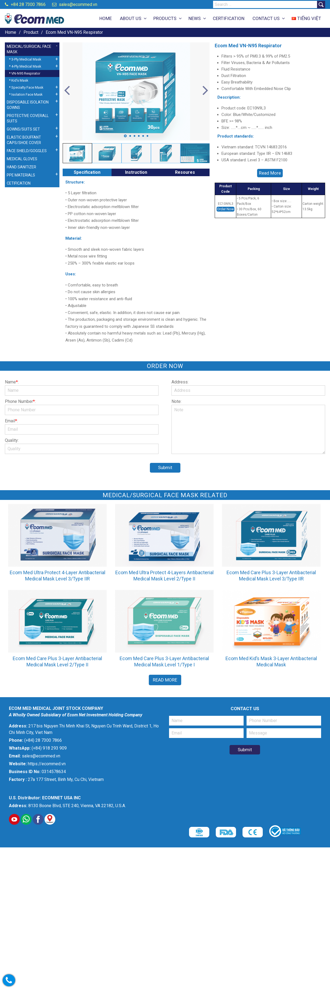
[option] (136, 91)
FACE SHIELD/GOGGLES (27, 151)
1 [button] (125, 136)
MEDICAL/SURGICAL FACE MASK (29, 49)
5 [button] (143, 136)
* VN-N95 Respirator (24, 73)
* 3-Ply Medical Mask (25, 59)
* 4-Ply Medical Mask (25, 66)
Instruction (136, 172)
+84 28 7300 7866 (25, 4)
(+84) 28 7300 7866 (43, 740)
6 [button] (147, 136)
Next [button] (205, 90)
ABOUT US (130, 18)
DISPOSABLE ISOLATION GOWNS (28, 105)
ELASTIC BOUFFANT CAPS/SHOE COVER (24, 140)
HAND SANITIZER (21, 167)
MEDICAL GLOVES (22, 159)
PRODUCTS (164, 18)
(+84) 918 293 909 (49, 748)
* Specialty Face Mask (26, 87)
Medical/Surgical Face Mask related (165, 495)
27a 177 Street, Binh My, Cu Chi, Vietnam (66, 779)
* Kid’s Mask (18, 80)
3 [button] (134, 136)
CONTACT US (266, 18)
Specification (87, 172)
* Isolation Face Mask (26, 94)
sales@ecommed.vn (74, 4)
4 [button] (139, 136)
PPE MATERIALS (21, 175)
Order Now (225, 209)
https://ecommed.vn (47, 763)
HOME (105, 18)
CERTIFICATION (228, 18)
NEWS (194, 18)
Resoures (185, 172)
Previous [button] (67, 90)
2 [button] (130, 136)
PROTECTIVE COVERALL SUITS (28, 118)
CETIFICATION (19, 183)
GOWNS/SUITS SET (23, 129)
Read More (270, 173)
